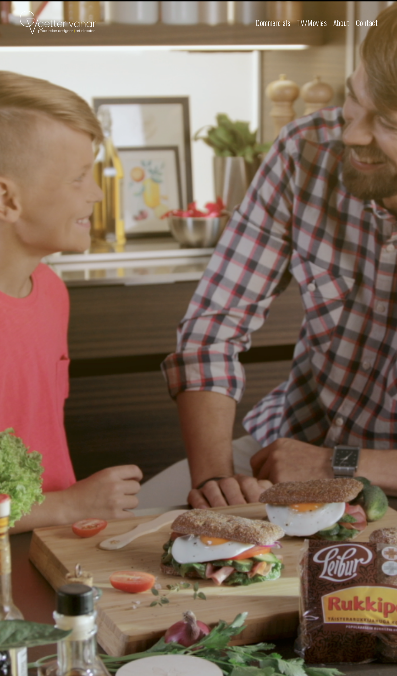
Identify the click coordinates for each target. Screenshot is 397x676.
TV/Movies (312, 22)
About (341, 22)
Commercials (273, 22)
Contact (367, 22)
